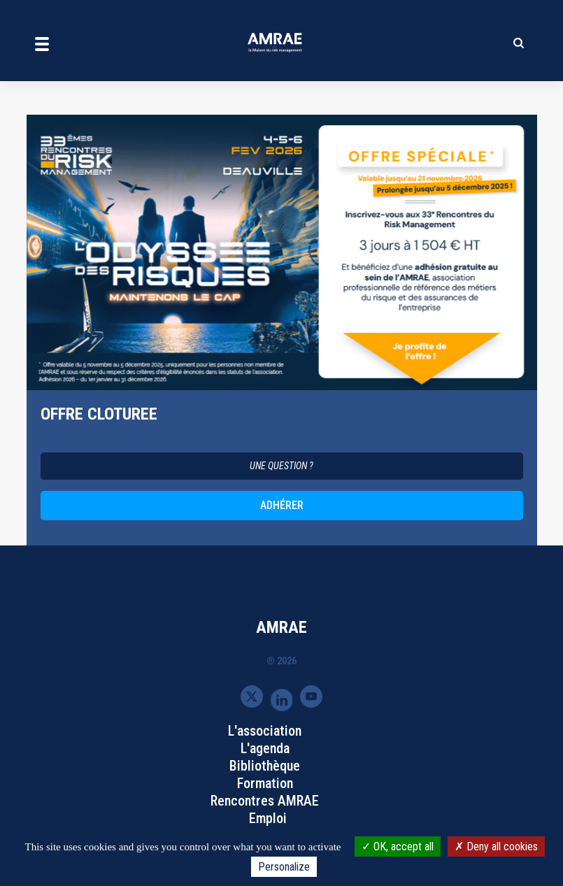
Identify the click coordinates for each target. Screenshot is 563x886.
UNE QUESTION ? (281, 465)
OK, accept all (398, 846)
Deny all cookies (496, 846)
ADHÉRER (282, 505)
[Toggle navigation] (42, 43)
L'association (264, 730)
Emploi (268, 818)
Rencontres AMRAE (265, 800)
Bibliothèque (264, 765)
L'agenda (265, 748)
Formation (265, 783)
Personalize (284, 866)
